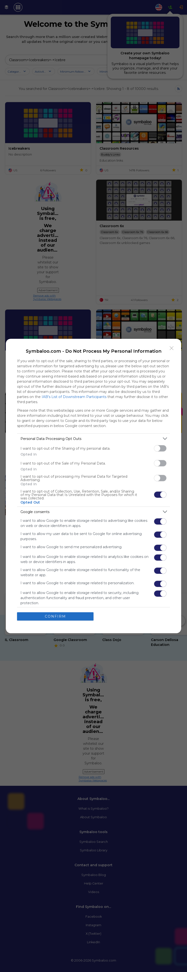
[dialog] (93, 486)
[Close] (171, 348)
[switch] (160, 448)
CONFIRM (55, 616)
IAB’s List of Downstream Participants (74, 397)
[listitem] (93, 439)
